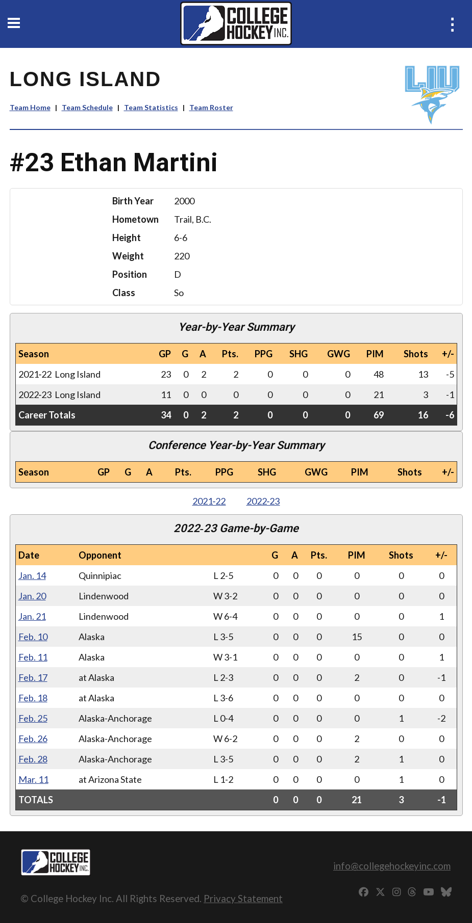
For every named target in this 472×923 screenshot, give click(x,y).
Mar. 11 (33, 779)
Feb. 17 (32, 677)
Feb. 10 (32, 636)
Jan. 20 (32, 595)
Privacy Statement (243, 898)
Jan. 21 (32, 616)
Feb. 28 (32, 758)
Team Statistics (151, 107)
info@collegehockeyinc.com (392, 866)
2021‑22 (209, 501)
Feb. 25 (32, 718)
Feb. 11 (32, 657)
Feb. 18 (32, 697)
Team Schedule (87, 107)
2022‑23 (263, 501)
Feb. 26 (32, 738)
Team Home (30, 107)
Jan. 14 (32, 575)
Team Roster (211, 107)
